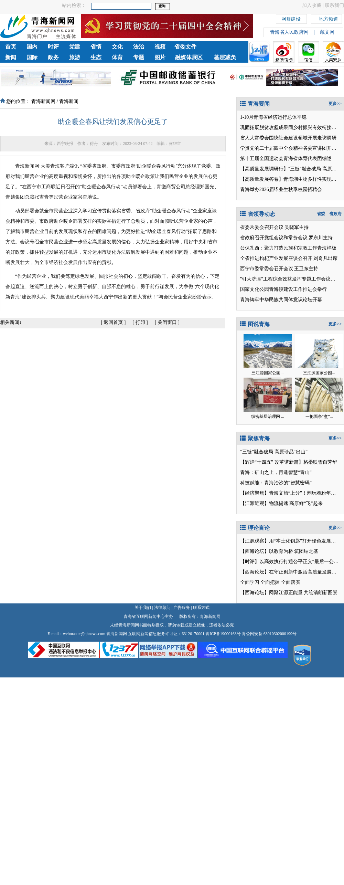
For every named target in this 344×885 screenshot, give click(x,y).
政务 (53, 57)
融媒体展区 (189, 57)
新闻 (10, 57)
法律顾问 (162, 607)
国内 (31, 47)
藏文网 (327, 32)
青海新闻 (68, 101)
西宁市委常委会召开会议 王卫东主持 (279, 268)
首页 (10, 47)
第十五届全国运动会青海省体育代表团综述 (286, 158)
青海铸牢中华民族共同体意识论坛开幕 (281, 299)
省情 (95, 47)
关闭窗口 (167, 322)
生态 (95, 57)
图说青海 (255, 324)
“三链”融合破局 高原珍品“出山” (274, 451)
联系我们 (334, 5)
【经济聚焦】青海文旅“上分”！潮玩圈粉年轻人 (290, 493)
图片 (159, 57)
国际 (31, 57)
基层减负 (225, 57)
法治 (138, 47)
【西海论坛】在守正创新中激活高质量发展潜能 (290, 572)
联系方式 (201, 607)
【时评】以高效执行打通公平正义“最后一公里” (290, 561)
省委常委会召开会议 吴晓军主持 (274, 227)
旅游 (74, 57)
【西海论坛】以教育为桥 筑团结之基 (279, 551)
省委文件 (185, 47)
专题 (138, 57)
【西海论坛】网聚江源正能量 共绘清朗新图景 (289, 592)
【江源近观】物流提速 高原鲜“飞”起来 (281, 503)
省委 (321, 213)
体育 (117, 57)
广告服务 (181, 607)
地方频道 (328, 18)
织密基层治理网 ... (267, 416)
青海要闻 (255, 104)
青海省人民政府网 (289, 32)
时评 (53, 47)
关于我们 (143, 607)
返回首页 (113, 322)
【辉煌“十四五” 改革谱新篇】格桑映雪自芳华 (288, 462)
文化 (117, 47)
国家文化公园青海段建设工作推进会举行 (283, 289)
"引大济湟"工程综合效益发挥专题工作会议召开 (290, 279)
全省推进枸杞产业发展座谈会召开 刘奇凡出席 (289, 258)
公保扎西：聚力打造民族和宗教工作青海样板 (288, 248)
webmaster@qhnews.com (84, 633)
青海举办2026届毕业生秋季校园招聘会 (281, 189)
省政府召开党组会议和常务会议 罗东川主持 (286, 237)
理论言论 (255, 528)
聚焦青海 (255, 438)
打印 (140, 322)
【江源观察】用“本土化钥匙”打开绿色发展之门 (290, 541)
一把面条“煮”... (319, 416)
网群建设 (291, 18)
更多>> (335, 103)
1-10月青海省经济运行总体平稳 (273, 117)
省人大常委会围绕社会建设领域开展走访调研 (288, 137)
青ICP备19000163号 (223, 633)
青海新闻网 (43, 101)
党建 (74, 47)
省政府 (335, 213)
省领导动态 (257, 214)
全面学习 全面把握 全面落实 (270, 582)
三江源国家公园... (267, 372)
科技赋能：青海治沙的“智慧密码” (276, 482)
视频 (159, 47)
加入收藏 (311, 5)
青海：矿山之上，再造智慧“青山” (276, 472)
